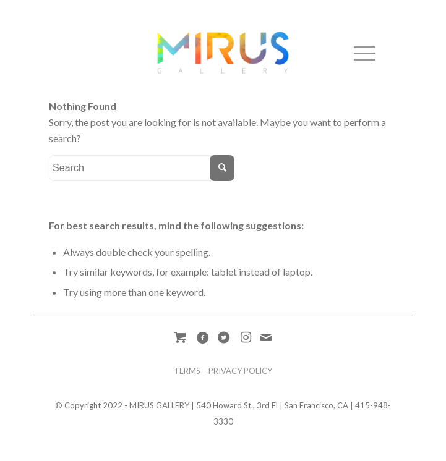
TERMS (187, 371)
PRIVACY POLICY (240, 371)
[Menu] (358, 52)
